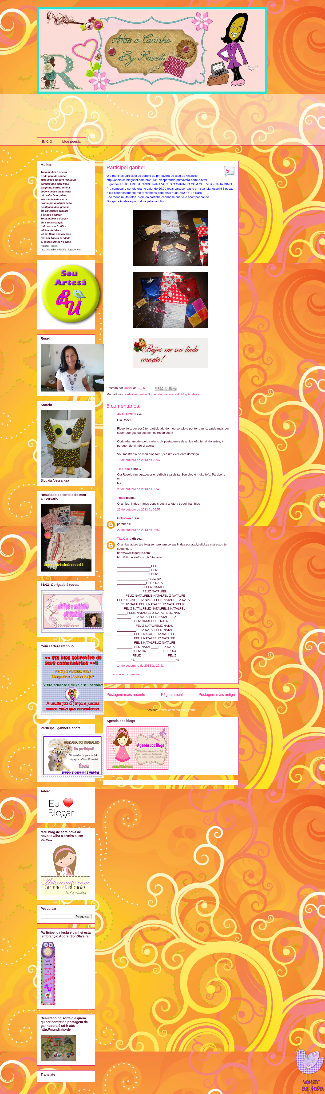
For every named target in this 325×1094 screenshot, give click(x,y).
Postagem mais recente (126, 695)
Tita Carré (124, 538)
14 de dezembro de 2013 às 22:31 (140, 665)
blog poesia (71, 141)
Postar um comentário (127, 674)
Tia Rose (123, 469)
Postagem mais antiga (217, 695)
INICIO (47, 141)
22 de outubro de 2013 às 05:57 (138, 509)
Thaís (121, 497)
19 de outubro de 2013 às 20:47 (138, 460)
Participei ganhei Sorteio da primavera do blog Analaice (161, 394)
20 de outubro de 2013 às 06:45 (138, 489)
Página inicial (172, 695)
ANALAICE (125, 414)
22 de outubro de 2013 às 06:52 (138, 530)
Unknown (124, 518)
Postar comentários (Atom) (177, 710)
